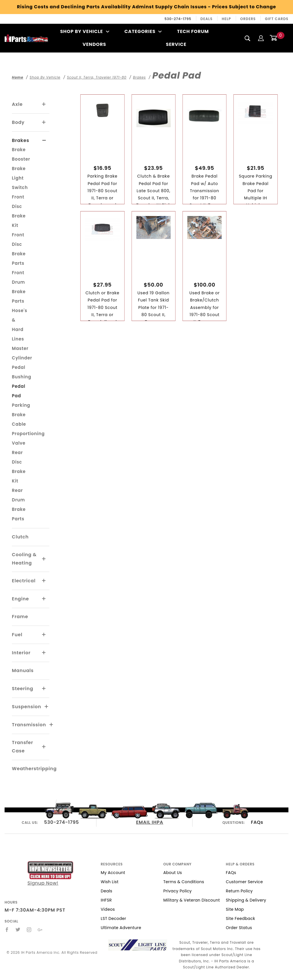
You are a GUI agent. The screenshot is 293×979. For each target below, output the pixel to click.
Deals (207, 18)
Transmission (29, 724)
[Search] (247, 38)
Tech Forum (193, 31)
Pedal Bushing (21, 372)
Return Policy (239, 891)
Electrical (24, 580)
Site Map (235, 909)
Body (18, 122)
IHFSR (106, 900)
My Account (113, 872)
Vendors (94, 44)
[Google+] (40, 929)
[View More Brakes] (44, 140)
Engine (20, 598)
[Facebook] (7, 929)
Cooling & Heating (24, 558)
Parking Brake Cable (21, 414)
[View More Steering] (44, 688)
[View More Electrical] (44, 581)
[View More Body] (44, 122)
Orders (248, 18)
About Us (172, 872)
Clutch (20, 537)
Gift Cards (276, 18)
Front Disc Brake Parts (19, 249)
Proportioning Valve (28, 438)
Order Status (239, 928)
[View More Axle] (44, 104)
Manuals (23, 670)
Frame (20, 616)
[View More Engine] (44, 599)
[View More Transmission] (51, 725)
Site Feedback (240, 918)
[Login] (261, 38)
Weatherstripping (34, 768)
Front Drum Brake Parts (19, 287)
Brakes (20, 140)
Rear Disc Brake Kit (19, 466)
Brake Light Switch (20, 178)
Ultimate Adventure (121, 928)
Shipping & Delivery (246, 900)
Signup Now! (50, 873)
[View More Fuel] (44, 634)
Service (176, 44)
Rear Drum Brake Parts (19, 504)
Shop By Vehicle (84, 31)
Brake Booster (21, 154)
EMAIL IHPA (149, 822)
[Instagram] (29, 929)
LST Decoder (113, 918)
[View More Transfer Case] (44, 747)
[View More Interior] (44, 653)
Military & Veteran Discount (191, 900)
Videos (108, 909)
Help (226, 18)
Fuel (17, 634)
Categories (143, 31)
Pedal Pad (18, 391)
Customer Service (244, 882)
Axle (17, 104)
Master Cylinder (22, 353)
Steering (22, 688)
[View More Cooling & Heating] (44, 559)
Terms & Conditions (183, 882)
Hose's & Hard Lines (19, 324)
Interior (21, 652)
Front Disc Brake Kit (19, 211)
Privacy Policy (177, 891)
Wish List (109, 882)
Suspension (26, 706)
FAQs (257, 822)
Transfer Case (22, 746)
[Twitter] (18, 929)
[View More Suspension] (46, 706)
